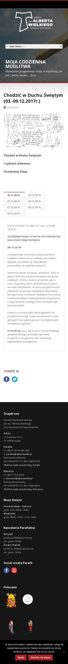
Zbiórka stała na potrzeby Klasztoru (23, 489)
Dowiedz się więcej (40, 657)
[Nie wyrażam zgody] (63, 652)
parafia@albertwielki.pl (19, 454)
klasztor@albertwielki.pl (19, 478)
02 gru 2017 (13, 107)
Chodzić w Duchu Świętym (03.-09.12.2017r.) (33, 98)
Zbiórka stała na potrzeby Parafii (22, 465)
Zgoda (21, 657)
